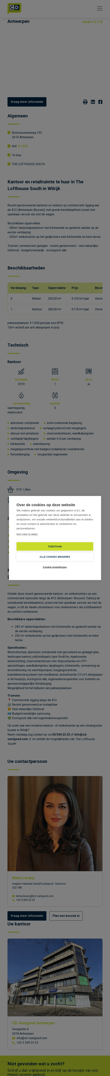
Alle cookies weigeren (55, 556)
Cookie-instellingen (55, 567)
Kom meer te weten (27, 534)
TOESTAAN (55, 546)
